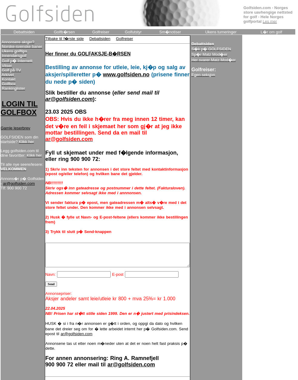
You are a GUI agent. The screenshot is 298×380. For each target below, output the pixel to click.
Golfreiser (116, 38)
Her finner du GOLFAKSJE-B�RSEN (80, 53)
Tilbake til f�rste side (57, 38)
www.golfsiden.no (118, 75)
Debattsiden (92, 38)
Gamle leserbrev (15, 141)
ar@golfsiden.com (16, 214)
